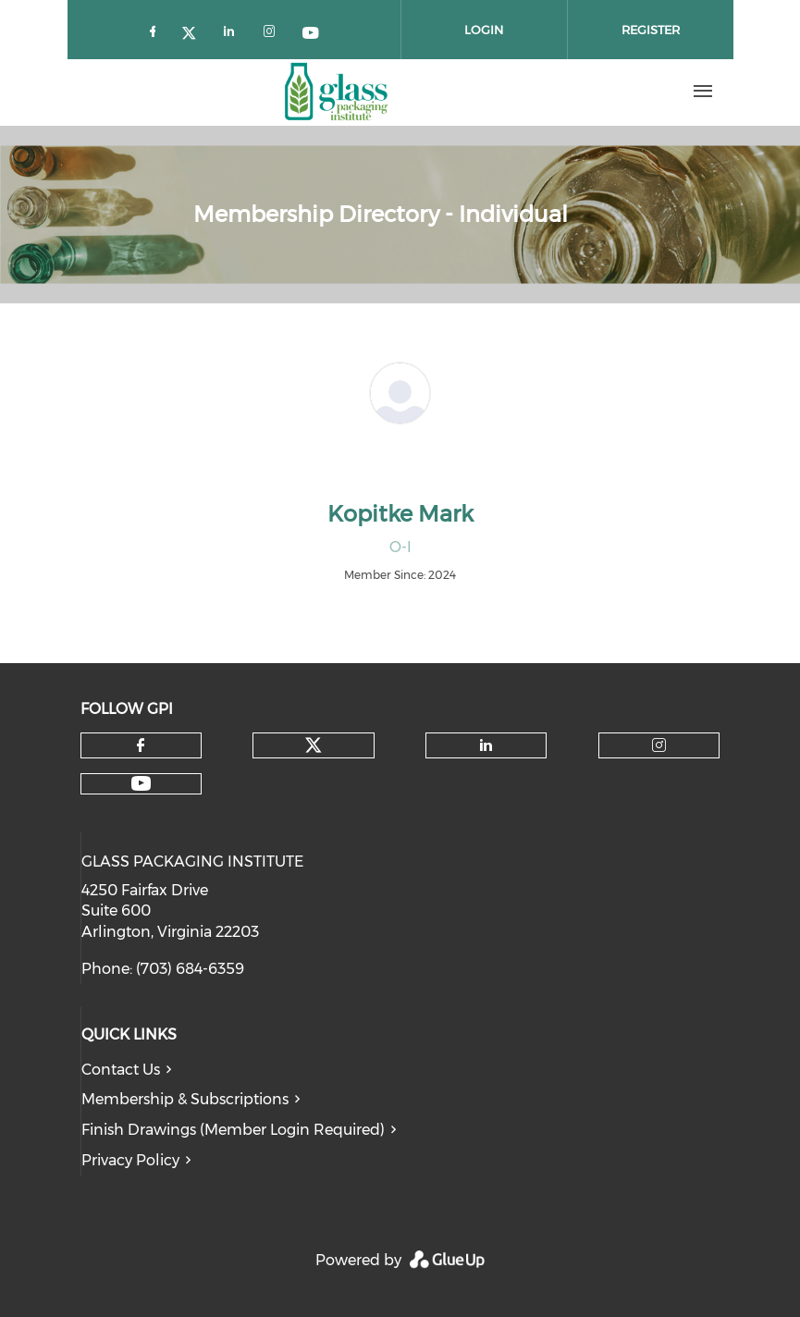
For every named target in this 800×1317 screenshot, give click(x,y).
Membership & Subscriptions (185, 1099)
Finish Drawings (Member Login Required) (233, 1130)
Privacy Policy (130, 1160)
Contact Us (120, 1069)
